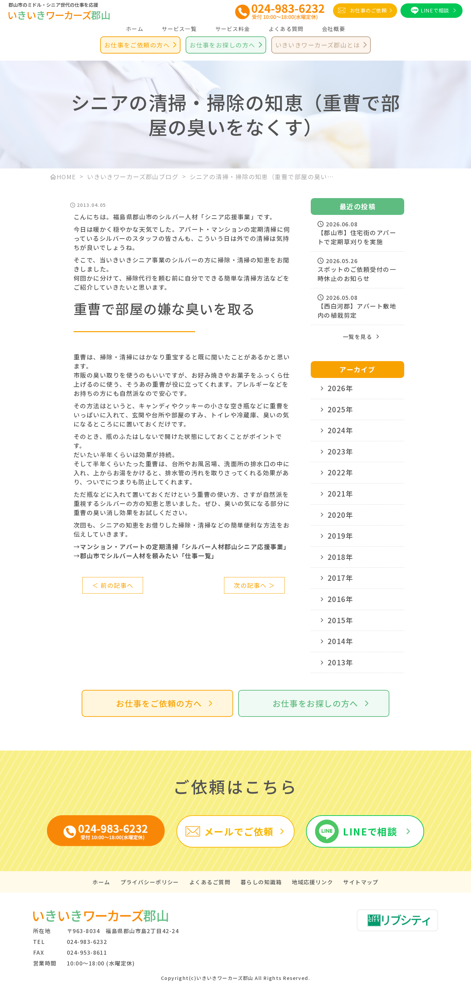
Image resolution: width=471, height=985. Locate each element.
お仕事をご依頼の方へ (137, 44)
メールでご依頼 (239, 831)
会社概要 (333, 29)
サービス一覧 (179, 29)
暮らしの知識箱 (261, 882)
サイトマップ (361, 882)
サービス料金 (232, 29)
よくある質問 (286, 29)
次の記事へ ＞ (254, 585)
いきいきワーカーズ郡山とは (317, 44)
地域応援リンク (312, 882)
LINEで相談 (435, 10)
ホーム (134, 29)
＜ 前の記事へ (112, 585)
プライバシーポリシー (149, 882)
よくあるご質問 (209, 882)
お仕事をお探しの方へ (222, 44)
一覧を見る (357, 336)
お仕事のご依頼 (368, 10)
